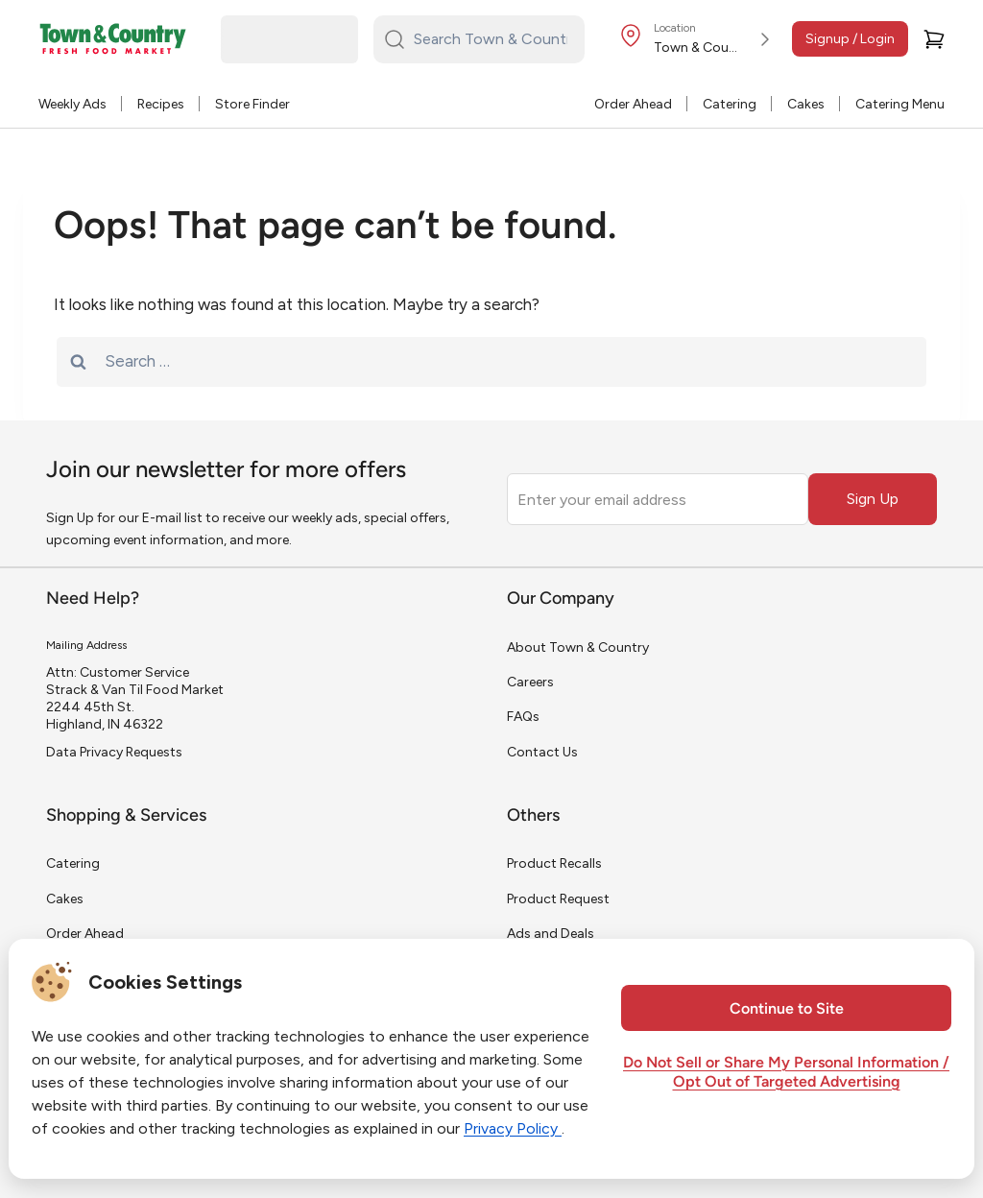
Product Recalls (554, 863)
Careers (530, 682)
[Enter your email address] (657, 499)
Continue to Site (787, 1010)
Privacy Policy (513, 1128)
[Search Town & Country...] (490, 39)
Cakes (806, 104)
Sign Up (873, 499)
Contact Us (542, 752)
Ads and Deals (550, 933)
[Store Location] (698, 39)
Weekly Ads (72, 104)
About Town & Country (578, 647)
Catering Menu (900, 104)
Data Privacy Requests (114, 752)
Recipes (160, 104)
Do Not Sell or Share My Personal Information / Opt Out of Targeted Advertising (786, 1073)
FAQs (523, 716)
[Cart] (934, 39)
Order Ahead (633, 104)
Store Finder (252, 104)
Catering (729, 104)
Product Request (558, 899)
